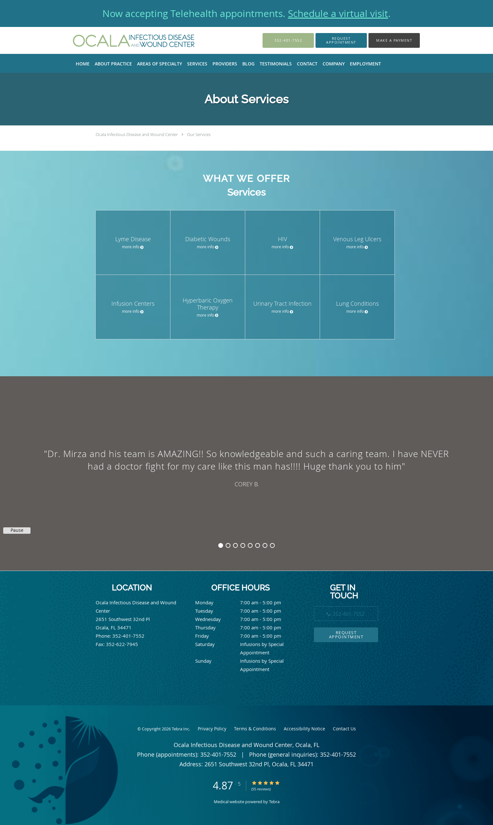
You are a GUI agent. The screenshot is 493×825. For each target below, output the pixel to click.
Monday (245, 602)
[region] (246, 467)
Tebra (274, 801)
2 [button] (228, 545)
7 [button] (265, 545)
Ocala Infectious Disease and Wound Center (137, 134)
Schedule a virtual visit (338, 13)
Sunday (245, 661)
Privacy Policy (212, 729)
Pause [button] (17, 530)
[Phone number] (346, 613)
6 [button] (257, 545)
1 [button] (220, 545)
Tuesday (245, 611)
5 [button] (250, 545)
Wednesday (245, 619)
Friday (245, 636)
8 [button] (272, 545)
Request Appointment (346, 635)
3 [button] (235, 545)
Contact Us (344, 729)
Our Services (199, 134)
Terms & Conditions (255, 729)
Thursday (245, 627)
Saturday (245, 644)
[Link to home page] (125, 40)
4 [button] (243, 545)
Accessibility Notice (304, 729)
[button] (341, 40)
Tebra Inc (180, 729)
